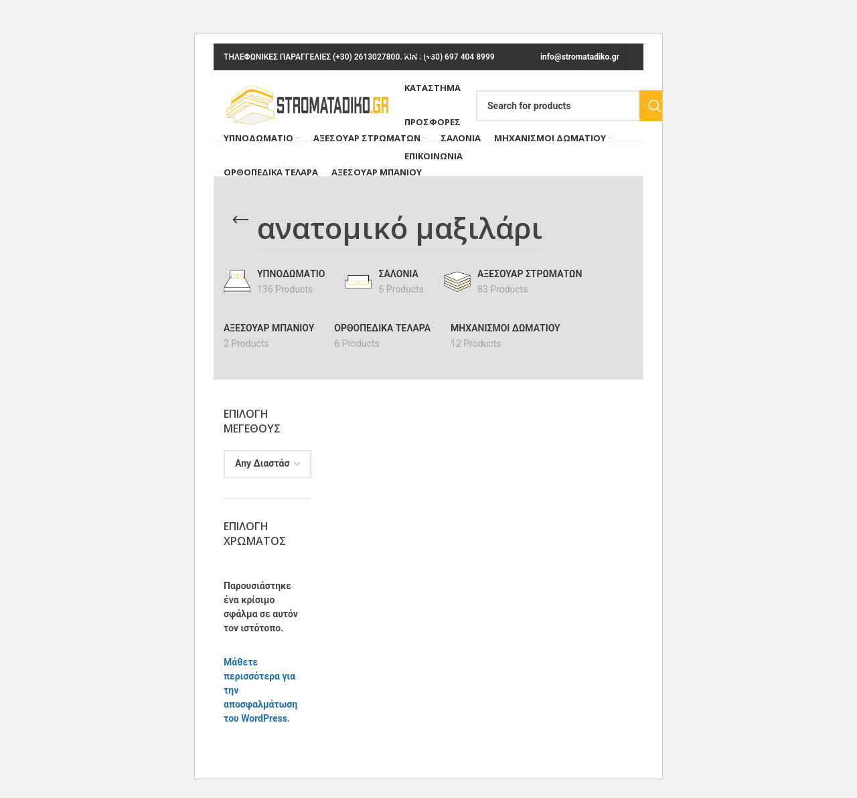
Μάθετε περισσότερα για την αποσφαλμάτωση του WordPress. (260, 690)
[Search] (573, 105)
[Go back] (240, 220)
